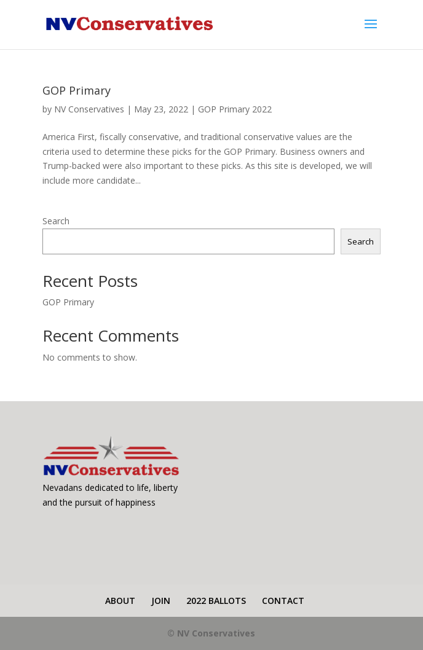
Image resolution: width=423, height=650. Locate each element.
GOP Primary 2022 (235, 109)
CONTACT (283, 600)
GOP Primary (76, 90)
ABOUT (120, 600)
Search (55, 221)
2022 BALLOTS (216, 600)
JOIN (160, 600)
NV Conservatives (89, 109)
